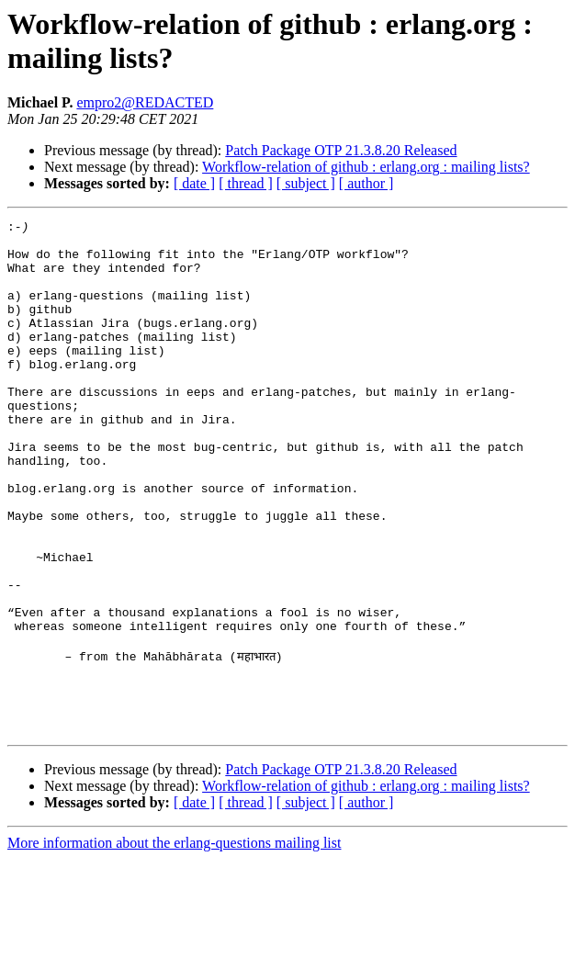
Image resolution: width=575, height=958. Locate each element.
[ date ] (194, 183)
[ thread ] (246, 183)
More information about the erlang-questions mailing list (174, 942)
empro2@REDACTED (144, 102)
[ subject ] (305, 183)
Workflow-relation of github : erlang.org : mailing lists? (366, 167)
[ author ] (366, 183)
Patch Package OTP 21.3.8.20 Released (341, 150)
